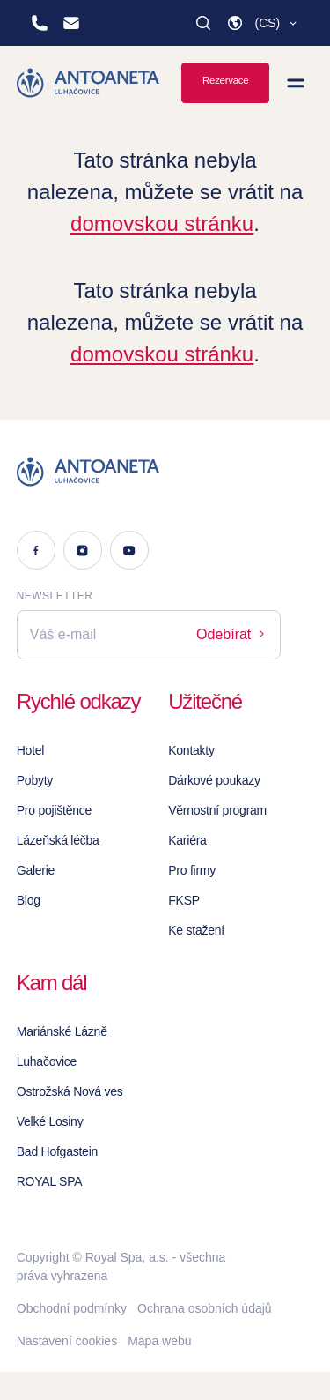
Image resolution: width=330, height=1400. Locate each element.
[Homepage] (88, 83)
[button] (262, 23)
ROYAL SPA (50, 1181)
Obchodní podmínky (72, 1308)
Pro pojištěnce (54, 810)
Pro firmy (192, 870)
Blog (28, 900)
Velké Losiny (50, 1121)
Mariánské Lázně (62, 1031)
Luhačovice (47, 1061)
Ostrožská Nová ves (70, 1091)
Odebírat (232, 634)
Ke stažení (196, 930)
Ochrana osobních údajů (204, 1308)
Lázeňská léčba (58, 840)
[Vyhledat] (203, 23)
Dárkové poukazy (214, 780)
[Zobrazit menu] (295, 83)
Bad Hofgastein (57, 1151)
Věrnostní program (217, 810)
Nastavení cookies (67, 1341)
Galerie (36, 870)
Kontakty (191, 750)
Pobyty (35, 780)
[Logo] (149, 471)
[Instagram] (82, 550)
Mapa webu (159, 1341)
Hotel (30, 750)
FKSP (184, 900)
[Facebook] (36, 550)
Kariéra (187, 840)
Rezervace (225, 80)
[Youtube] (129, 550)
